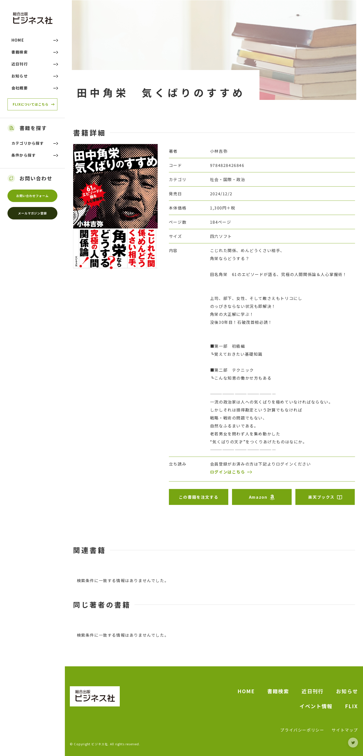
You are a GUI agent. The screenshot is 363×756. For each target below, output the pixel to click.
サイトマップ (345, 730)
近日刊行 (313, 691)
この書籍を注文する (198, 497)
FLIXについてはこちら (31, 104)
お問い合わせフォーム (32, 196)
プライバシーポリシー (302, 730)
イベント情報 (316, 706)
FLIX (351, 706)
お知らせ (347, 691)
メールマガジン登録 (32, 213)
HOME (246, 691)
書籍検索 (278, 691)
